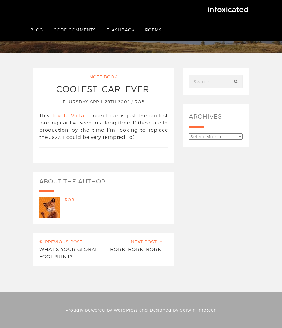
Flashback (121, 29)
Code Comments (75, 29)
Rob (139, 101)
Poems (153, 29)
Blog (36, 29)
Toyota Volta (68, 116)
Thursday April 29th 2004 (97, 101)
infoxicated (228, 9)
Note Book (104, 76)
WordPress (126, 309)
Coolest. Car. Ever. (103, 89)
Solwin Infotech (198, 309)
